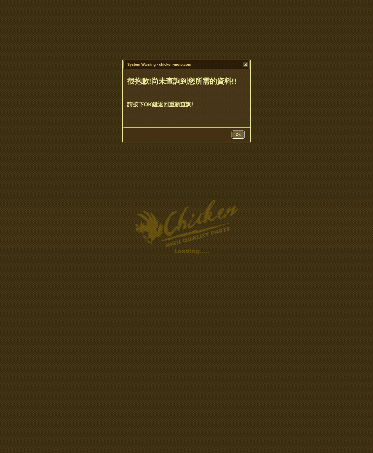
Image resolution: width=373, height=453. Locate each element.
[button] (245, 64)
